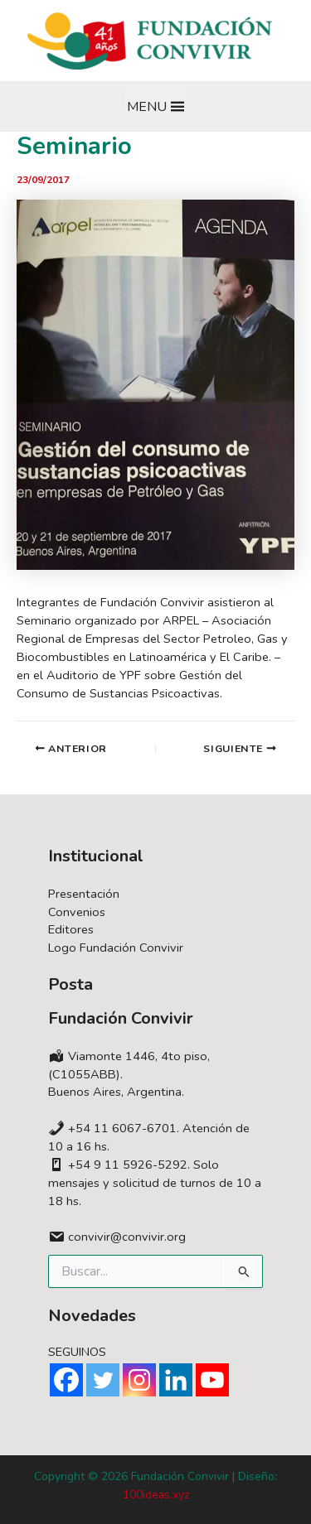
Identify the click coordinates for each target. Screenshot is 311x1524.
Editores (71, 929)
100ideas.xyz (156, 1494)
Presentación (83, 893)
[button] (147, 106)
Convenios (76, 912)
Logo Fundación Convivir (115, 947)
